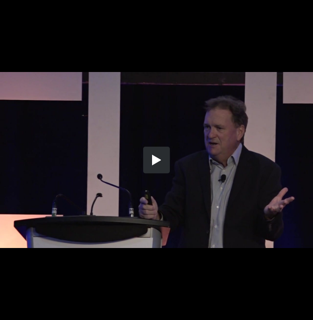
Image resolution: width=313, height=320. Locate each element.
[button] (156, 160)
